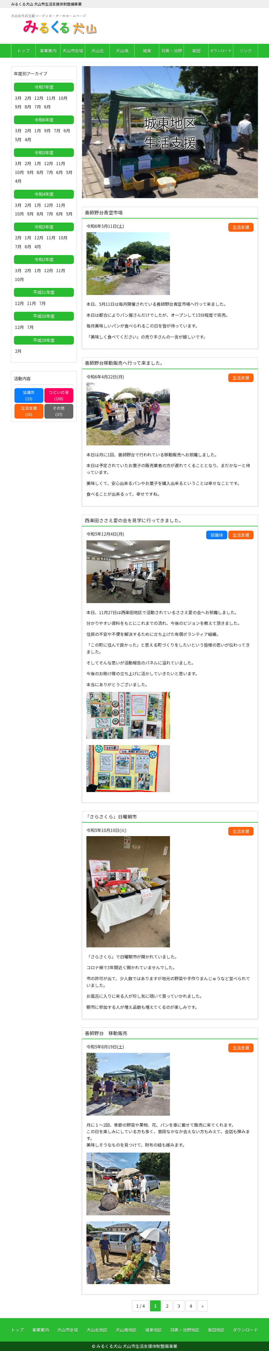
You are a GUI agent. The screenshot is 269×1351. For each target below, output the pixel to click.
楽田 (196, 51)
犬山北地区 (96, 1330)
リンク (245, 51)
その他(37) (59, 411)
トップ (23, 51)
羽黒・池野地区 (184, 1330)
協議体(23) (29, 395)
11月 (50, 98)
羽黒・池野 (171, 51)
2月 (28, 98)
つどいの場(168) (59, 395)
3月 (18, 98)
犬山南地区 (126, 1330)
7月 (37, 106)
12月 (38, 98)
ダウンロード (221, 50)
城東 (147, 51)
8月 (28, 106)
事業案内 (48, 51)
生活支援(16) (29, 411)
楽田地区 (216, 1330)
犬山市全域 (72, 51)
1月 (37, 130)
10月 (63, 98)
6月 (47, 106)
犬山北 (97, 51)
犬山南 (122, 51)
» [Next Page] (202, 1306)
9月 (18, 106)
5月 (18, 139)
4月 (28, 139)
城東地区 (153, 1330)
